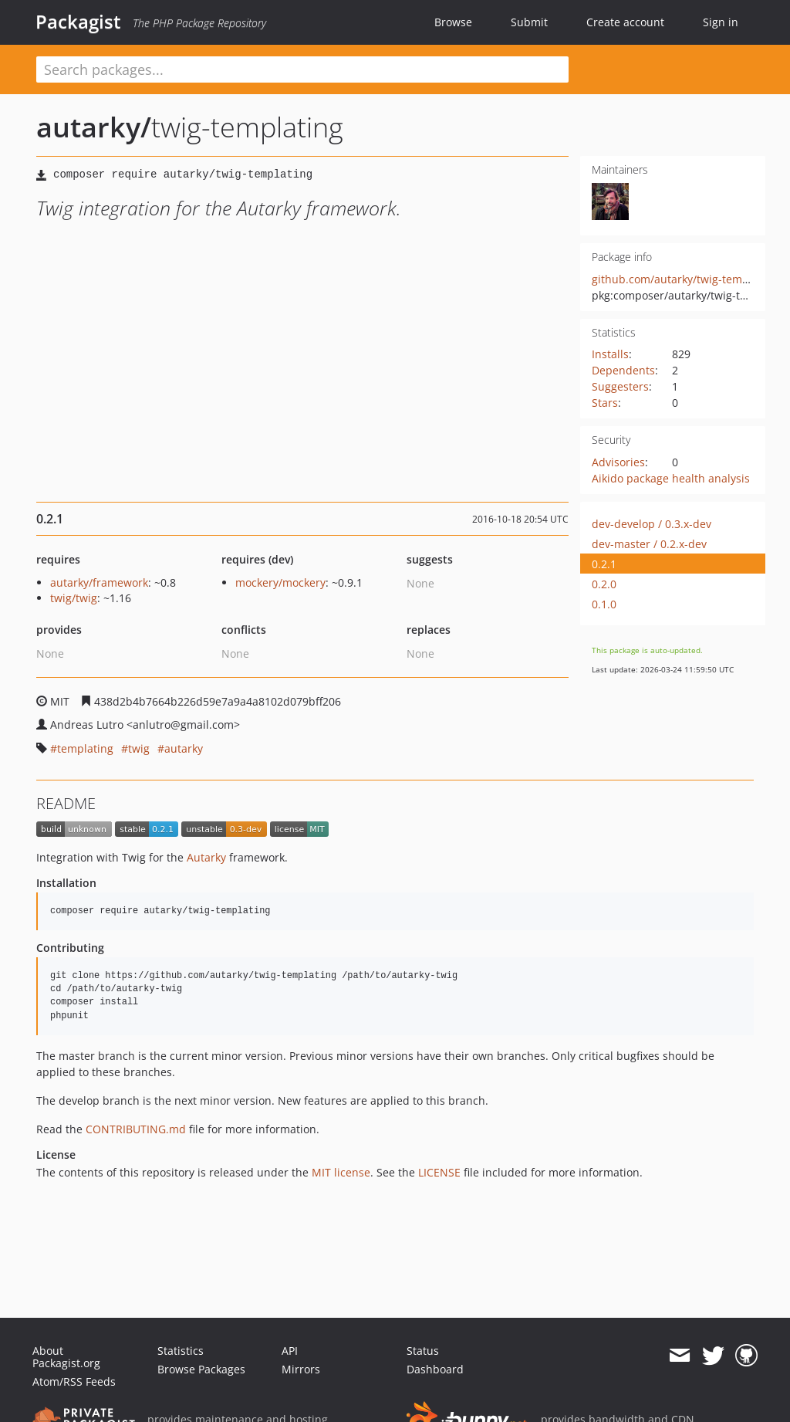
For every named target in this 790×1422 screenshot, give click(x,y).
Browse (453, 22)
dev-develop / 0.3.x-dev (651, 523)
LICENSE (439, 1172)
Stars (605, 402)
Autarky (206, 857)
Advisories (618, 462)
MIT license (341, 1172)
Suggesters (620, 386)
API (290, 1350)
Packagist (78, 21)
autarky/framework (99, 582)
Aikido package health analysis (671, 478)
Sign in (720, 22)
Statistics (180, 1350)
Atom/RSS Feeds (74, 1381)
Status (423, 1350)
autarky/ (93, 127)
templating (85, 748)
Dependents (623, 370)
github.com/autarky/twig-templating (685, 279)
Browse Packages (201, 1369)
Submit (529, 22)
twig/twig (73, 598)
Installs (610, 354)
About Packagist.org (66, 1356)
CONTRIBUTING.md (136, 1129)
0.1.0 (604, 604)
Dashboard (435, 1369)
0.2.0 (604, 584)
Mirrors (301, 1369)
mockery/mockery (280, 582)
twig (139, 748)
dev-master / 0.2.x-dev (649, 544)
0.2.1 (604, 564)
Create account (625, 22)
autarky (183, 748)
